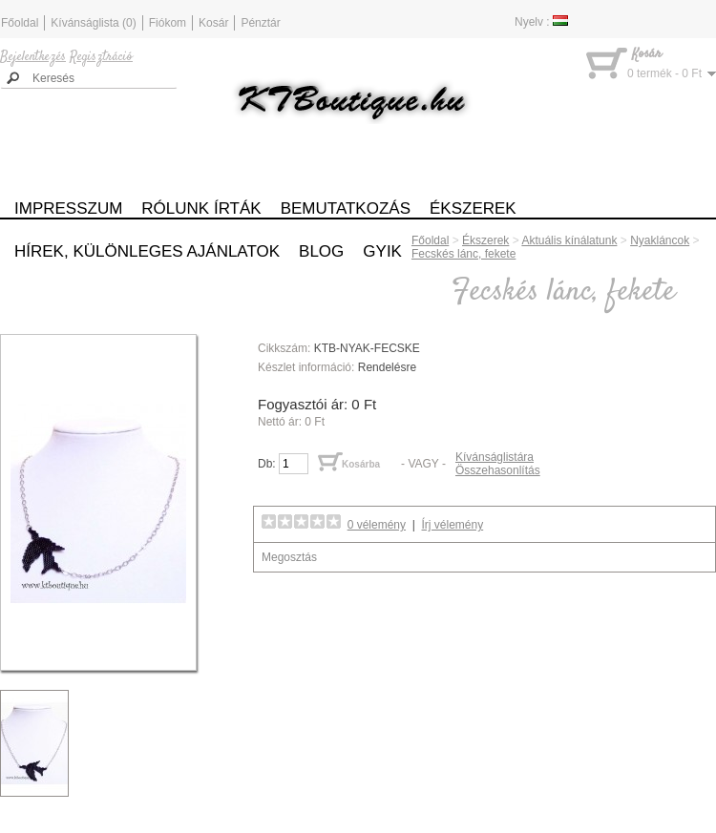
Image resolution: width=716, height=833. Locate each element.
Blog (321, 251)
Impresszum (68, 208)
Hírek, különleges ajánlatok (147, 251)
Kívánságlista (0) (93, 23)
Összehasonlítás (497, 470)
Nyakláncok (659, 240)
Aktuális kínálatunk (569, 240)
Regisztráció (101, 57)
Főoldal (19, 23)
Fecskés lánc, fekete (463, 253)
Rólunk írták (201, 208)
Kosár (213, 23)
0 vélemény (376, 524)
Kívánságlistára (494, 457)
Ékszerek (473, 208)
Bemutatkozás (346, 208)
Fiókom (167, 23)
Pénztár (260, 23)
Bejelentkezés (33, 57)
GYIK (382, 251)
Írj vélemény (453, 524)
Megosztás (289, 557)
